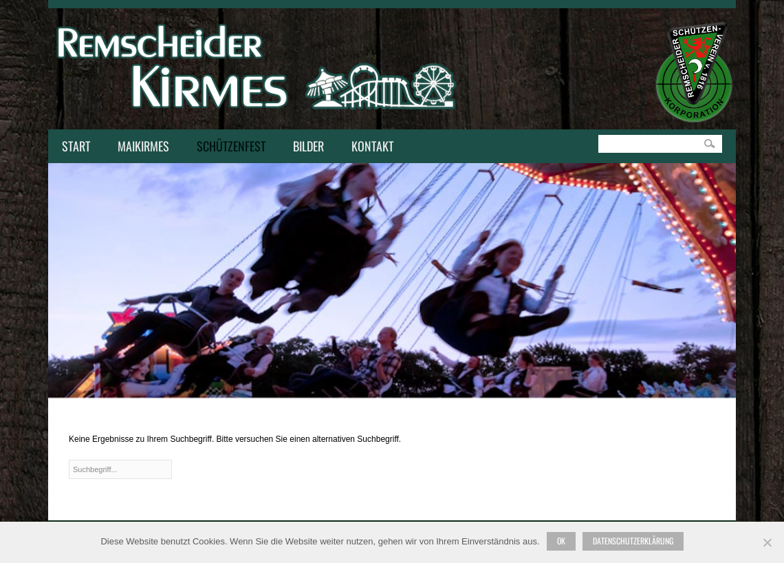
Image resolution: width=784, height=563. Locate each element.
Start (76, 146)
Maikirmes (140, 147)
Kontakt (369, 147)
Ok (561, 540)
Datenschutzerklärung (633, 540)
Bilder (308, 146)
